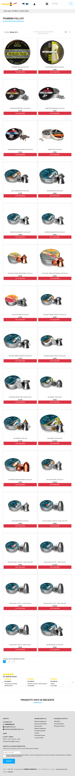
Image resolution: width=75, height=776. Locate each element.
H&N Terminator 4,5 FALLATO (20, 191)
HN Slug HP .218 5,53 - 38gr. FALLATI (20, 644)
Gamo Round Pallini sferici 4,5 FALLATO (20, 149)
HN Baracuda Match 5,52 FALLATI (55, 232)
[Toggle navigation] (47, 3)
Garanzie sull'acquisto (40, 723)
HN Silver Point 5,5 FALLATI (20, 521)
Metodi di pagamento (40, 721)
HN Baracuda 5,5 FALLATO (55, 191)
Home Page (7, 11)
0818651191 (8, 722)
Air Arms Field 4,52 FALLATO (20, 67)
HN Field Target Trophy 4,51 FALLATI (54, 314)
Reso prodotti (38, 726)
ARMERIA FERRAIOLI (30, 769)
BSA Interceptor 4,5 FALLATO (55, 67)
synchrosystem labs (61, 769)
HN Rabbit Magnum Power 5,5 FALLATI (20, 479)
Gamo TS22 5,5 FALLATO (55, 149)
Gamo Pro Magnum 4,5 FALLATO (55, 108)
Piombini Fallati (23, 11)
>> (13, 661)
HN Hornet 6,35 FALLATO (54, 438)
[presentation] (72, 682)
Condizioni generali (39, 730)
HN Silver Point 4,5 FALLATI (54, 479)
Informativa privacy (39, 735)
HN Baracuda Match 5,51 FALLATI (20, 232)
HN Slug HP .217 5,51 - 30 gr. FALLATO (55, 603)
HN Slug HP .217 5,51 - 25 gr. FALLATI (20, 603)
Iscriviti (9, 761)
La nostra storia (38, 737)
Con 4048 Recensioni (10, 676)
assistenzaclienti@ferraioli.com (14, 729)
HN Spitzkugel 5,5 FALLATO (54, 644)
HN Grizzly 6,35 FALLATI (55, 397)
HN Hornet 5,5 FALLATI (20, 438)
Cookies (36, 733)
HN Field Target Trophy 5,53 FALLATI (20, 356)
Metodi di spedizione (40, 728)
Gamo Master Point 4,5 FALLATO (20, 108)
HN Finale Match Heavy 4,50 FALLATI (55, 356)
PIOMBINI (15, 11)
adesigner (10, 771)
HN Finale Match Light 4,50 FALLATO (20, 397)
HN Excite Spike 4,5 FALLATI (20, 314)
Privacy (27, 755)
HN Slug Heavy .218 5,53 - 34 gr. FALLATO (54, 521)
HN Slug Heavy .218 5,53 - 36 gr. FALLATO (20, 562)
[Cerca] (59, 3)
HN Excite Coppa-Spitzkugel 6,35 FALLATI (55, 273)
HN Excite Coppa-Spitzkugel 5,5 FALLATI (20, 273)
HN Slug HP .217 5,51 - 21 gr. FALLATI (55, 562)
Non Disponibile (20, 72)
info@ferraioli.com (10, 727)
